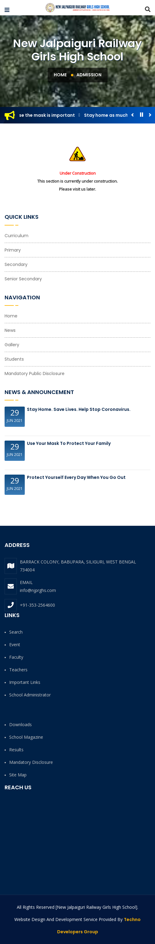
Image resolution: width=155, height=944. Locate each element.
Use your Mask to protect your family (69, 443)
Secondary (16, 264)
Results (16, 750)
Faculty (16, 657)
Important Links (24, 682)
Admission (88, 75)
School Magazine (26, 737)
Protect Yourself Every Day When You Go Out (76, 477)
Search (16, 632)
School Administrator (30, 695)
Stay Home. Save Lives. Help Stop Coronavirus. (79, 409)
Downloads (20, 724)
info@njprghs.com (38, 590)
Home (60, 75)
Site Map (18, 775)
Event (14, 644)
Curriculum (16, 236)
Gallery (12, 345)
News (10, 330)
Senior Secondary (23, 279)
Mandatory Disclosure (31, 762)
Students (14, 359)
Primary (13, 250)
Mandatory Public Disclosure (35, 373)
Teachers (18, 670)
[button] (7, 10)
